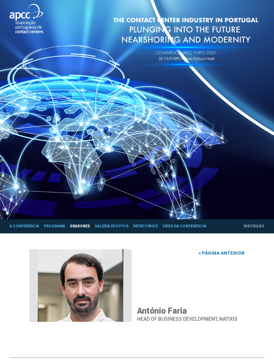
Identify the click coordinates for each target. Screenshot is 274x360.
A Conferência (24, 226)
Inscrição (254, 226)
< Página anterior (221, 253)
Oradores (80, 226)
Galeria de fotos (112, 226)
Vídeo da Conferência (184, 226)
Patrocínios (145, 226)
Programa (54, 226)
